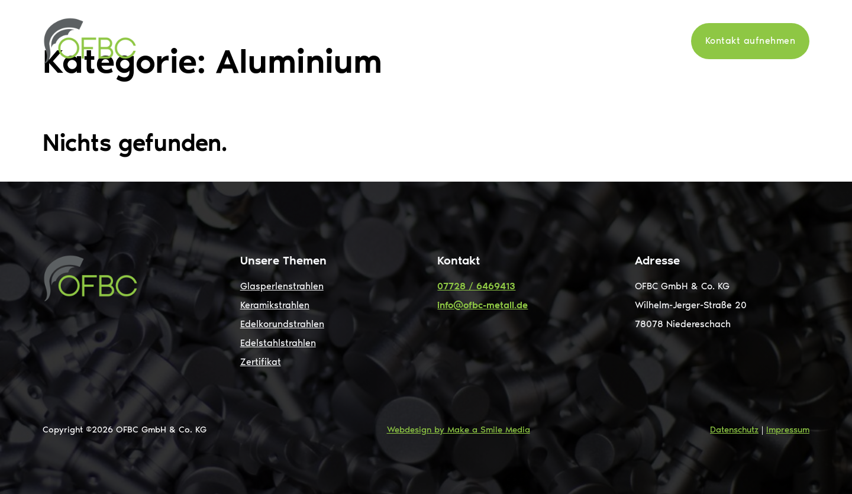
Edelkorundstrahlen (282, 324)
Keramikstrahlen (274, 305)
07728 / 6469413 (476, 286)
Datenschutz (734, 429)
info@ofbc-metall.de (482, 305)
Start (385, 40)
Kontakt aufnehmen (750, 40)
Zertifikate (649, 40)
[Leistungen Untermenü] (473, 41)
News (596, 40)
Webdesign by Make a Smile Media (458, 429)
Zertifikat (260, 361)
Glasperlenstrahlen (282, 286)
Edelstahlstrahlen (278, 342)
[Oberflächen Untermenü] (561, 41)
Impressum (787, 429)
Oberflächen (523, 40)
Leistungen (439, 40)
